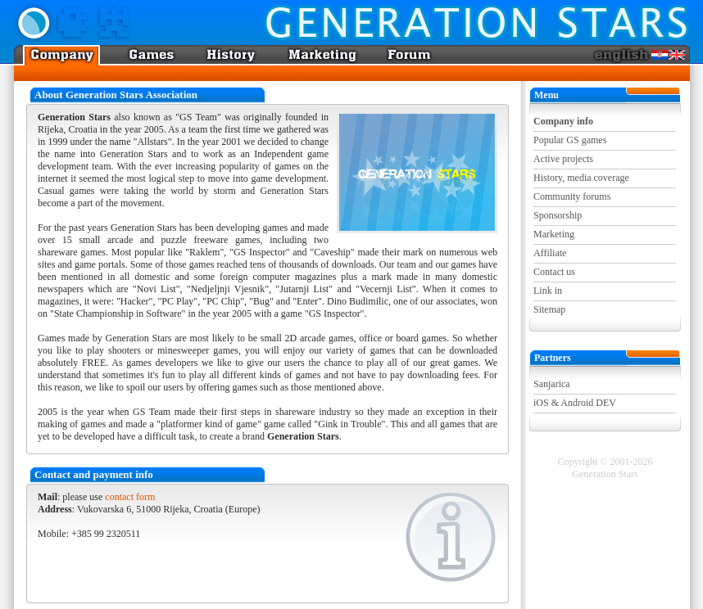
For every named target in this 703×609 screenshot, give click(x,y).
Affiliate (549, 253)
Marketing (553, 234)
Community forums (571, 196)
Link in (547, 290)
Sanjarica (551, 384)
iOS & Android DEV (574, 402)
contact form (130, 497)
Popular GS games (569, 140)
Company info (563, 121)
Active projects (563, 159)
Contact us (554, 271)
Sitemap (549, 309)
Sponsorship (557, 215)
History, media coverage (581, 177)
